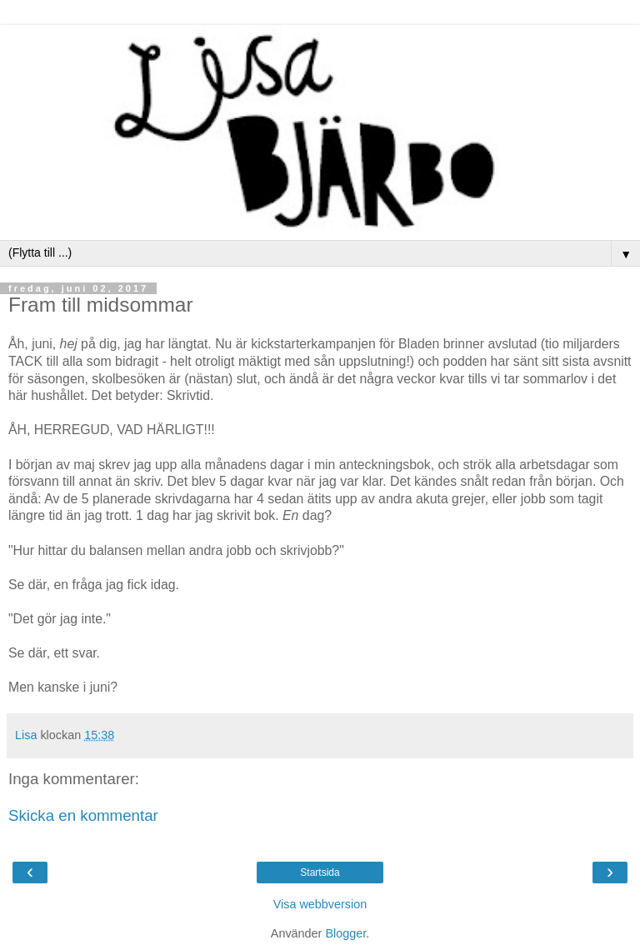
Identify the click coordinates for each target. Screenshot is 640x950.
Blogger (345, 933)
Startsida (319, 872)
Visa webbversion (320, 904)
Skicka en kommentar (83, 815)
